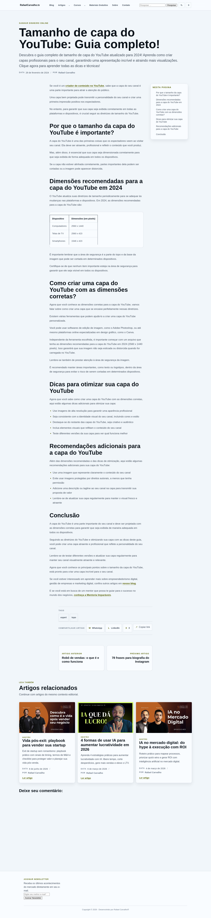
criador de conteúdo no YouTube (84, 85)
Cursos (77, 5)
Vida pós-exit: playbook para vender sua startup (44, 742)
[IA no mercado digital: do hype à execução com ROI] (164, 717)
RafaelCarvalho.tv (30, 5)
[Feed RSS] (181, 5)
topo (74, 617)
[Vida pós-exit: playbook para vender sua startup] (47, 717)
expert (64, 617)
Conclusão (161, 134)
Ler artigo (27, 778)
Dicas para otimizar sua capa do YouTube (169, 120)
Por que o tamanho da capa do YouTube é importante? (168, 93)
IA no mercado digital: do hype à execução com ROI (162, 744)
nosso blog (129, 583)
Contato (126, 5)
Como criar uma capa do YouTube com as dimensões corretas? (169, 112)
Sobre (115, 5)
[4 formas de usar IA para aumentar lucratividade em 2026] (105, 717)
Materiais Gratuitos (98, 5)
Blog (51, 5)
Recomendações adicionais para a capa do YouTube (168, 127)
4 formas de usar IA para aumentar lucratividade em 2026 (105, 744)
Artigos (61, 5)
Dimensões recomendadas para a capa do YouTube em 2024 (169, 102)
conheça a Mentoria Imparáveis (92, 595)
